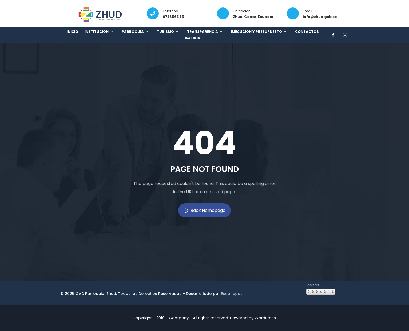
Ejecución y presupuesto (259, 31)
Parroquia (136, 31)
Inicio (72, 31)
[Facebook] (334, 35)
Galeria (192, 38)
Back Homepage (204, 210)
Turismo (168, 31)
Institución (99, 31)
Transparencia (205, 31)
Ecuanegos (232, 293)
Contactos (307, 31)
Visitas (312, 285)
